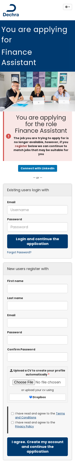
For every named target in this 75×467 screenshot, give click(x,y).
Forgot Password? (19, 252)
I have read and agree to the (38, 415)
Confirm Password (21, 349)
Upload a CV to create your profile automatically (37, 372)
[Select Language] (67, 7)
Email (11, 202)
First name (15, 281)
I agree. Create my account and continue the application (37, 446)
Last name (15, 298)
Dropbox (37, 397)
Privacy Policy (24, 426)
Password (14, 219)
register (21, 146)
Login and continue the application (37, 241)
